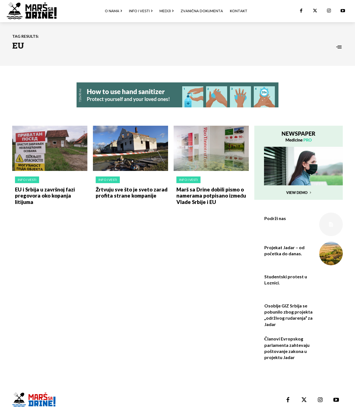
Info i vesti (27, 180)
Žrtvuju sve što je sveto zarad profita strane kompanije (130, 192)
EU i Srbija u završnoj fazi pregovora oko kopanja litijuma (51, 192)
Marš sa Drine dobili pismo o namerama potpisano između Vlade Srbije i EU (209, 195)
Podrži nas (275, 218)
